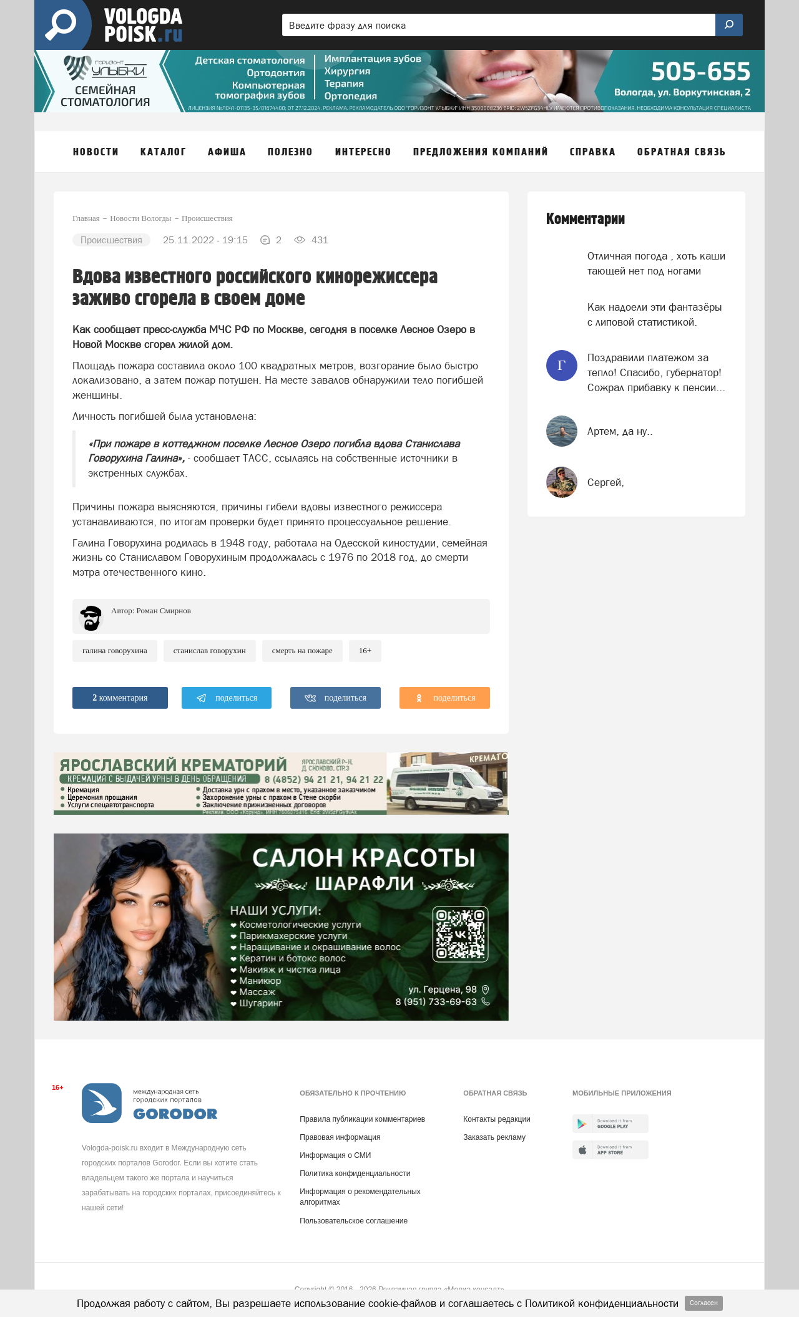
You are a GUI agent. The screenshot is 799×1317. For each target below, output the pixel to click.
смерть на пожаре (302, 650)
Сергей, (605, 482)
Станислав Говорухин (210, 650)
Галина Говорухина (114, 650)
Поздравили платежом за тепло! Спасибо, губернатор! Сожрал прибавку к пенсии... (656, 372)
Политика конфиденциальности (355, 1173)
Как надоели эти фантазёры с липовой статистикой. (654, 314)
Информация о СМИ (335, 1155)
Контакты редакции (496, 1119)
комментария (119, 697)
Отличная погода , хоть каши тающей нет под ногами (656, 263)
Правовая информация (340, 1137)
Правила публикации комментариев (362, 1119)
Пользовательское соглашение (354, 1221)
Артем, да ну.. (620, 431)
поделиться (227, 698)
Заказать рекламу (494, 1137)
